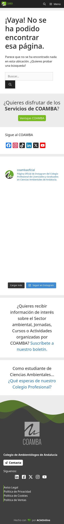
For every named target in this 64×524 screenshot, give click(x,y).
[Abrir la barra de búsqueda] (44, 4)
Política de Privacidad (17, 491)
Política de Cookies (16, 496)
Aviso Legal (11, 487)
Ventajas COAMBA (32, 118)
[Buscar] (10, 84)
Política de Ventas (15, 500)
